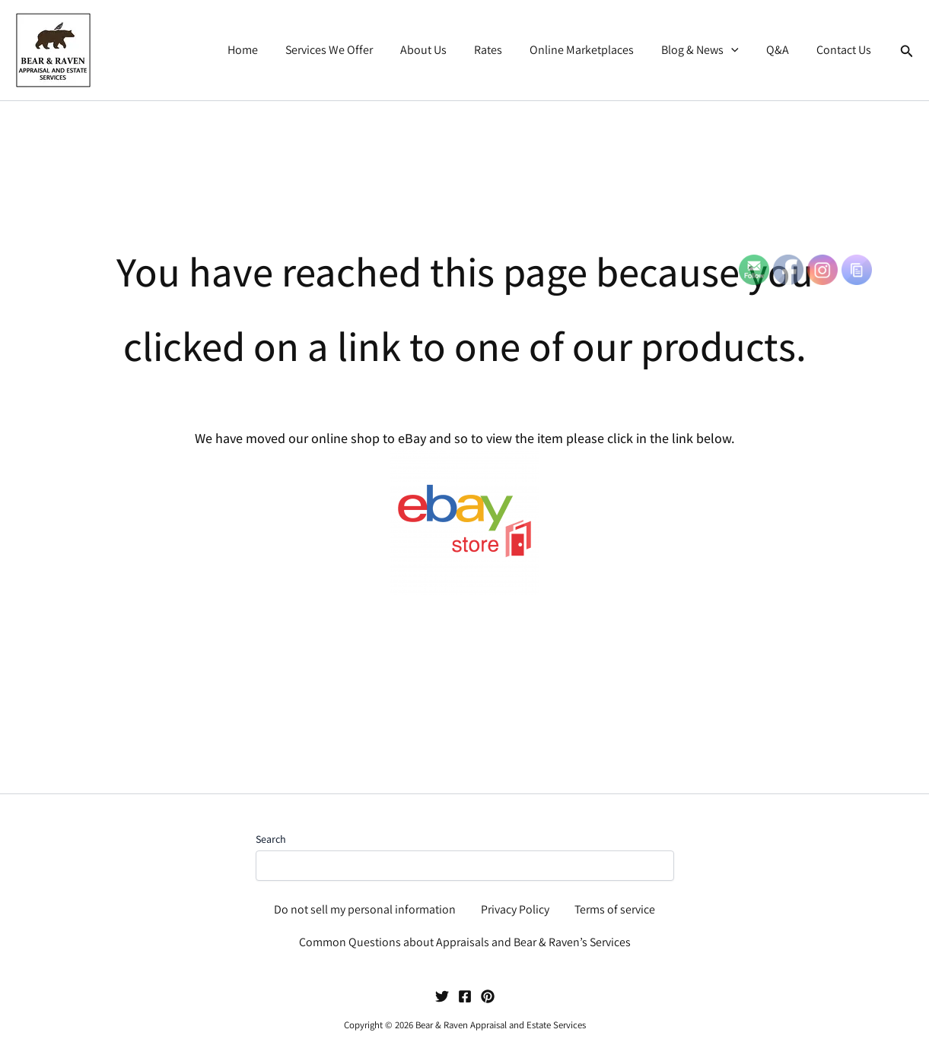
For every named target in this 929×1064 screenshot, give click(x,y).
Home (265, 50)
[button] (738, 50)
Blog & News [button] (707, 50)
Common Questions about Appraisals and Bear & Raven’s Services (465, 942)
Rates (502, 50)
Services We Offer (349, 50)
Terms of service (614, 908)
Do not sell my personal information (366, 908)
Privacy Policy (515, 908)
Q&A (782, 50)
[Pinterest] (488, 996)
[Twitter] (442, 996)
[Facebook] (465, 996)
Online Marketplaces (592, 50)
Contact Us (845, 50)
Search (271, 837)
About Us (440, 50)
